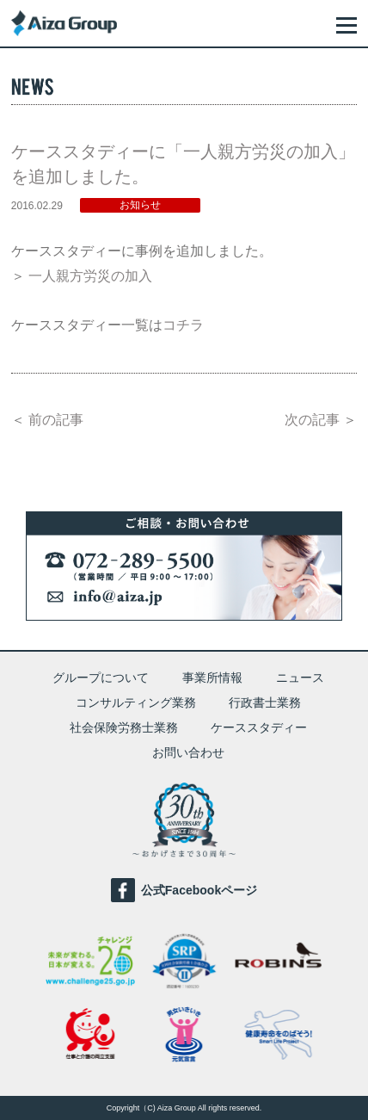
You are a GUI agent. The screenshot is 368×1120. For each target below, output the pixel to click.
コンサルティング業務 (136, 702)
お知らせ (140, 205)
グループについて (100, 677)
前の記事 (55, 419)
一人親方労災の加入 (90, 276)
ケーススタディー (259, 727)
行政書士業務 (265, 702)
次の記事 (312, 419)
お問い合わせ (188, 752)
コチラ (183, 325)
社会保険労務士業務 (124, 727)
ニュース (300, 677)
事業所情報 (212, 677)
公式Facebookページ (184, 890)
